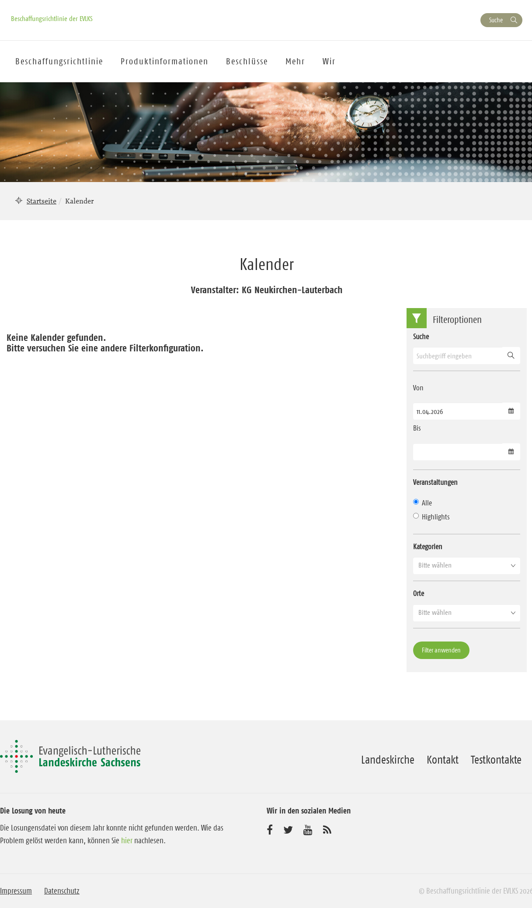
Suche (496, 20)
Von (418, 388)
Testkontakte (496, 760)
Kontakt (443, 760)
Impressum (16, 891)
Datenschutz (62, 891)
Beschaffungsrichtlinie (59, 61)
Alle (422, 503)
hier (126, 840)
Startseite (41, 201)
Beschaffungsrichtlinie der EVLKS (52, 18)
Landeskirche (387, 760)
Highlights (431, 517)
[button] (466, 565)
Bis (417, 428)
